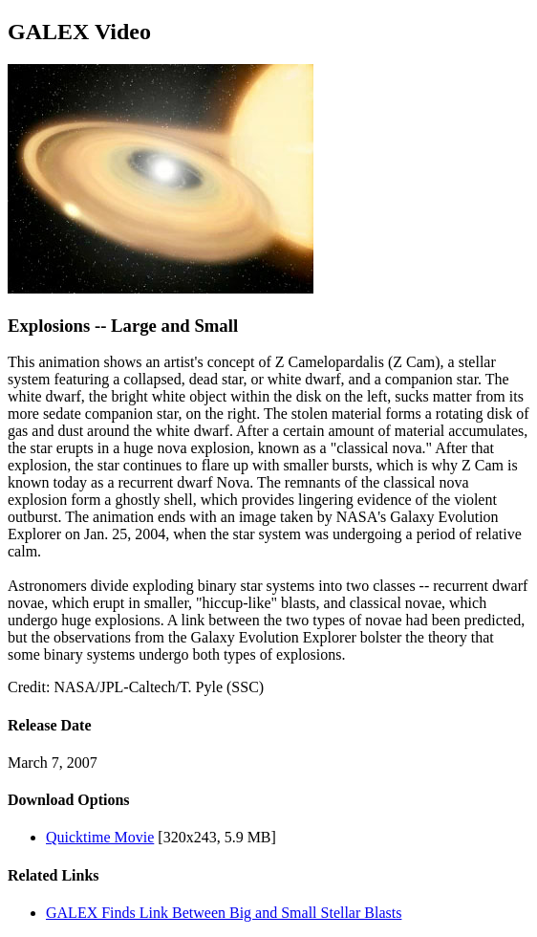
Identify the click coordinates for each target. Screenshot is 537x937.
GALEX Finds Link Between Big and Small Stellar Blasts (223, 912)
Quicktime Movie (100, 837)
